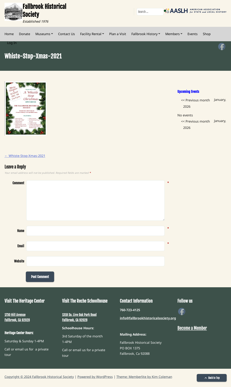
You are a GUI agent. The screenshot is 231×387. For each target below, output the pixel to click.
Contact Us (66, 34)
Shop (207, 34)
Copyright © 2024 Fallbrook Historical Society (39, 377)
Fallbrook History (144, 34)
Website (19, 261)
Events (193, 34)
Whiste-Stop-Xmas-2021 (25, 155)
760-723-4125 (130, 310)
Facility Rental (90, 34)
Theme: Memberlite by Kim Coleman (144, 377)
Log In (12, 43)
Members (172, 34)
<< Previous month (195, 100)
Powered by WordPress (95, 377)
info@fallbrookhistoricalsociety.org (148, 318)
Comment (18, 183)
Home (9, 34)
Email (20, 245)
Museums (42, 34)
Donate (24, 34)
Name (20, 230)
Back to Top (212, 377)
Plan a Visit (117, 34)
